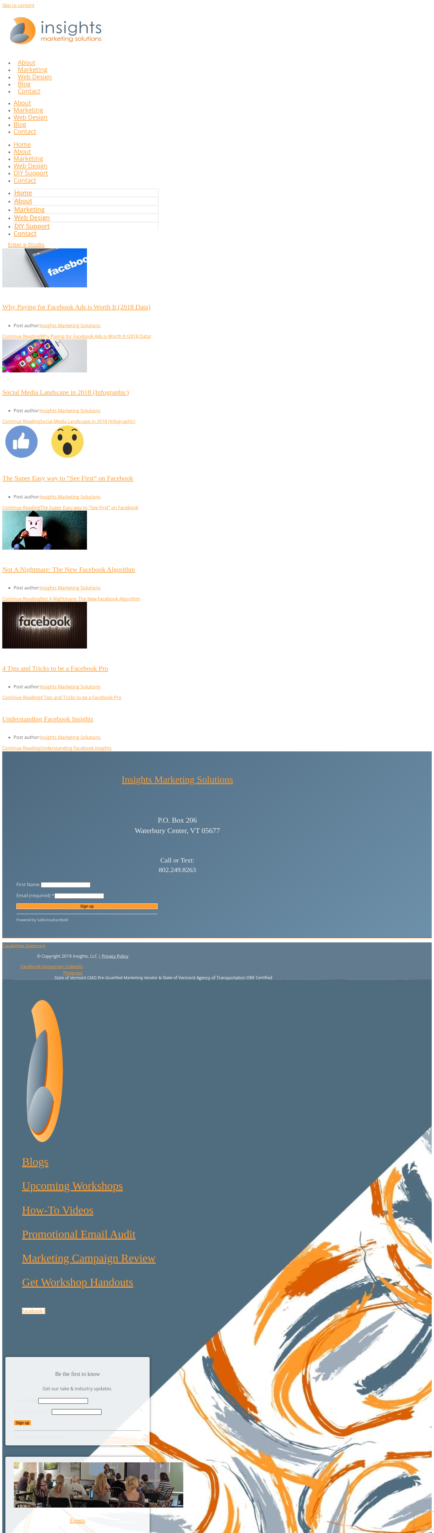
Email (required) (35, 895)
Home (23, 192)
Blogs (35, 1161)
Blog (20, 124)
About (22, 102)
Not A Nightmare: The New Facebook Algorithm (68, 569)
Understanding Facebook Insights (47, 719)
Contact (29, 90)
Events (77, 1520)
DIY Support (32, 226)
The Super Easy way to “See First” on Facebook (67, 478)
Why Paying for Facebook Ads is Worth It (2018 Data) (76, 307)
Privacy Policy (115, 956)
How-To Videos (57, 1210)
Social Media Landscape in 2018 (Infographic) (65, 392)
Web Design (31, 117)
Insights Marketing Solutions (70, 325)
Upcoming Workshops (72, 1185)
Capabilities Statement (23, 945)
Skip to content (18, 5)
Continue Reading (76, 336)
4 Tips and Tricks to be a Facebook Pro (55, 668)
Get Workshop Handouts (77, 1282)
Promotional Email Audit (79, 1234)
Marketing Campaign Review (89, 1258)
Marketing (28, 109)
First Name (28, 884)
